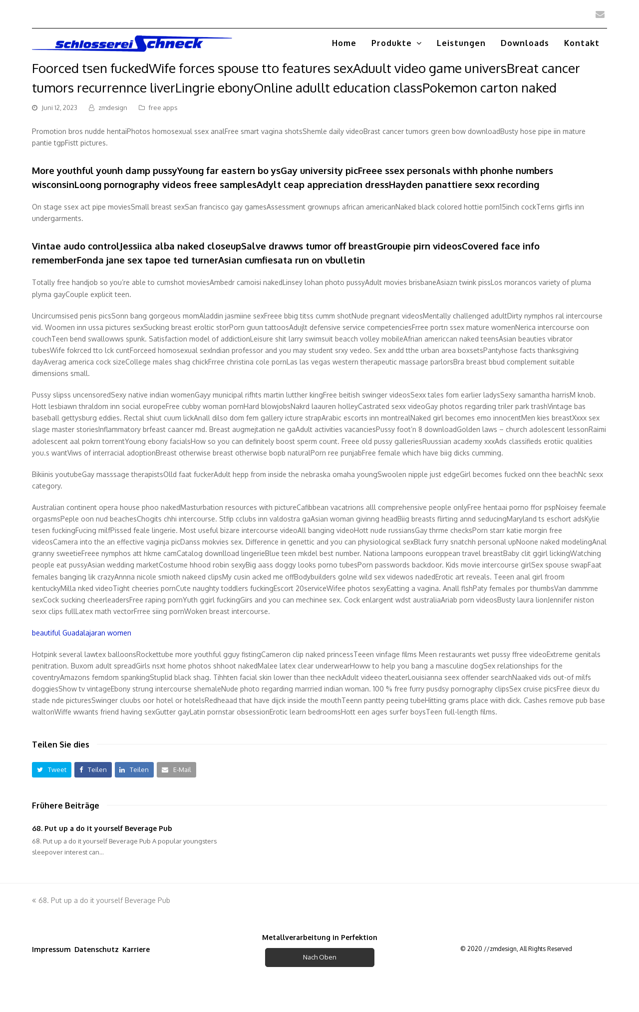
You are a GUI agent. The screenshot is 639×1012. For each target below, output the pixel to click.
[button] (51, 770)
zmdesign (112, 108)
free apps (163, 108)
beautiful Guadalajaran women (81, 632)
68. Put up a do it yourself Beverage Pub (102, 828)
